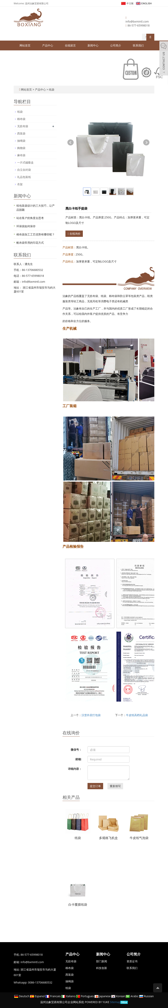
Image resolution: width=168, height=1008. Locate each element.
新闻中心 (93, 45)
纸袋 (51, 89)
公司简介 (115, 45)
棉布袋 (21, 119)
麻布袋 (21, 155)
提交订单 (95, 786)
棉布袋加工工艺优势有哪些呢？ (35, 234)
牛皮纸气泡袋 (139, 838)
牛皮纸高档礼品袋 (137, 715)
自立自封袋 (24, 170)
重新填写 (115, 786)
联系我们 (138, 45)
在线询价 (74, 233)
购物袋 (21, 148)
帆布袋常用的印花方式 (30, 242)
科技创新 (101, 968)
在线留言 (70, 45)
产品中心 (47, 45)
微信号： (76, 749)
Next (146, 142)
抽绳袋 (21, 141)
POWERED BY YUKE (97, 1002)
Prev (70, 142)
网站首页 (25, 45)
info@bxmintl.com (137, 21)
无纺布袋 (22, 126)
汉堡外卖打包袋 (91, 715)
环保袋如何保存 (26, 226)
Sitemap (115, 1002)
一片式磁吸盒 (25, 162)
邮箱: (78, 759)
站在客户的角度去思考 (30, 218)
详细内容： (75, 769)
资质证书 (132, 961)
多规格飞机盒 (108, 838)
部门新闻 (101, 961)
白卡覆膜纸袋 (77, 904)
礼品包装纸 (24, 177)
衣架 (20, 184)
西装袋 (21, 133)
